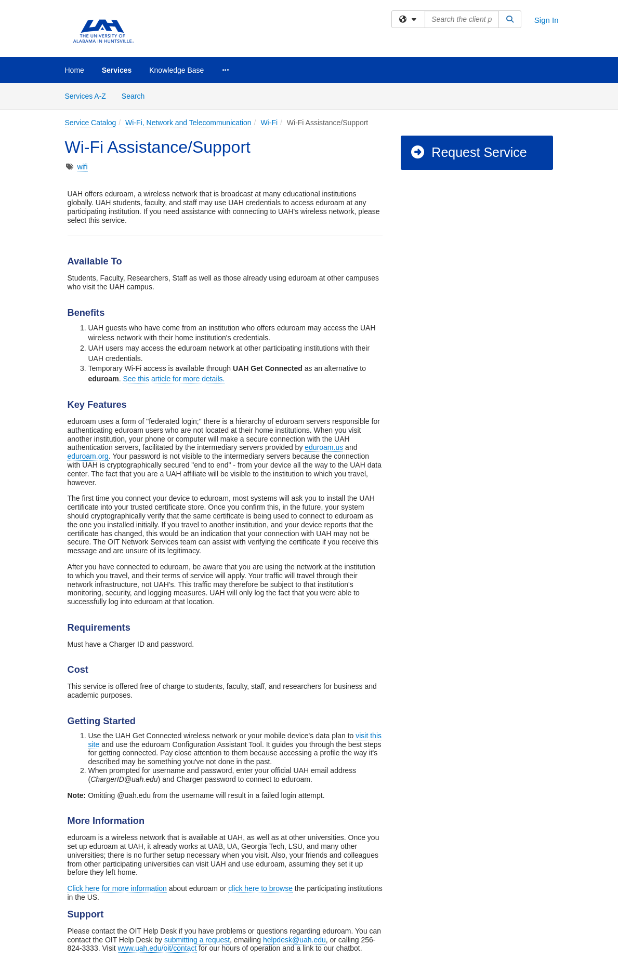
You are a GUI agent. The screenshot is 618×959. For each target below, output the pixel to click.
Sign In (546, 20)
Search (137, 95)
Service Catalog (90, 122)
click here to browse (260, 888)
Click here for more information (117, 888)
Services (117, 70)
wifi (82, 167)
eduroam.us (324, 447)
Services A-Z (85, 96)
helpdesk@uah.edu (294, 940)
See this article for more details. (174, 379)
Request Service (468, 152)
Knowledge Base (176, 70)
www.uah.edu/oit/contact (157, 948)
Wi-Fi (269, 122)
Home (74, 70)
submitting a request (197, 940)
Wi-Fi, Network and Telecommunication (188, 122)
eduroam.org (88, 456)
